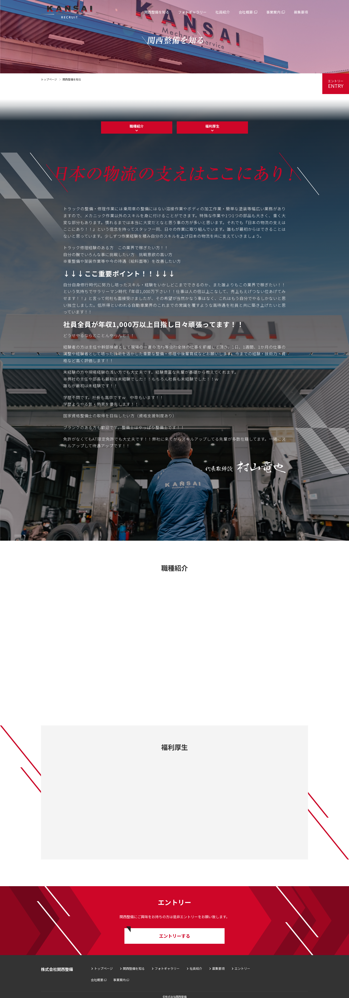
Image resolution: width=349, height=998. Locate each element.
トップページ (49, 79)
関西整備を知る (134, 964)
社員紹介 (196, 964)
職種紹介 (137, 127)
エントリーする (174, 930)
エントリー (242, 964)
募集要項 (218, 964)
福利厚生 (212, 127)
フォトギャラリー (167, 964)
